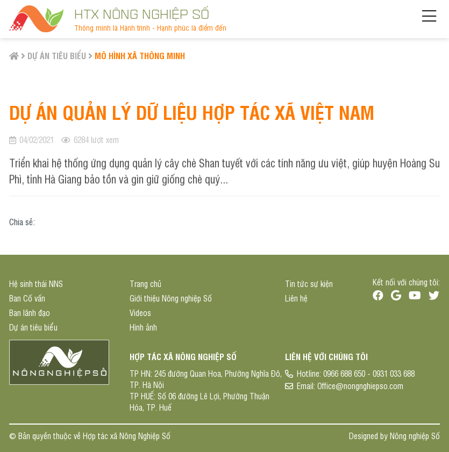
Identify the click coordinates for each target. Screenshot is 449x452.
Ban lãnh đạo (29, 312)
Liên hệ (296, 298)
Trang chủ (145, 283)
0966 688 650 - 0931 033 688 (369, 373)
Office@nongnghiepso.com (360, 385)
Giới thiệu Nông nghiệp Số (171, 298)
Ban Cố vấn (27, 298)
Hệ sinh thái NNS (36, 283)
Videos (140, 312)
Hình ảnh (143, 327)
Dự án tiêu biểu (56, 55)
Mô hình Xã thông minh (140, 55)
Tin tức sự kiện (309, 283)
